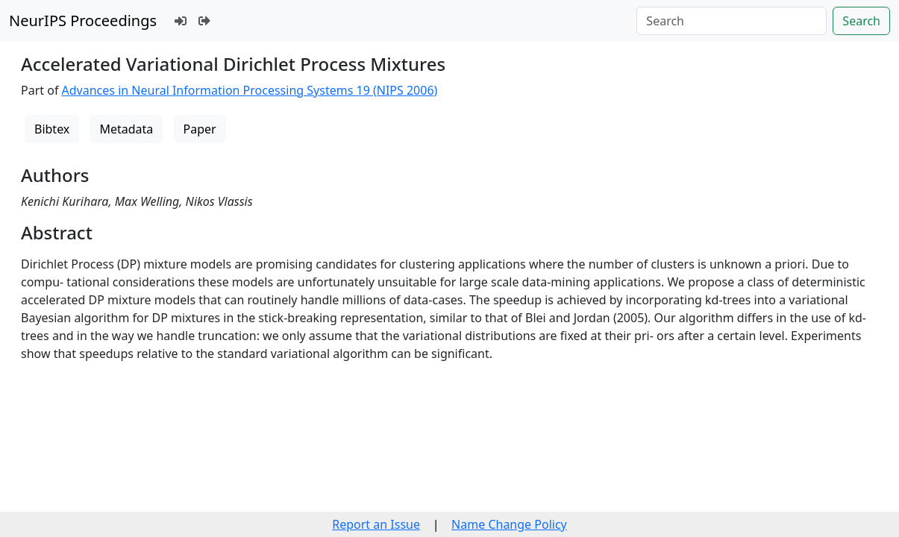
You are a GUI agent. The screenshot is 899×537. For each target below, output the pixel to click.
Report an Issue (376, 524)
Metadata (126, 129)
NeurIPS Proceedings (83, 20)
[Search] (731, 21)
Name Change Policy (509, 524)
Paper (200, 129)
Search (861, 21)
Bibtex (51, 129)
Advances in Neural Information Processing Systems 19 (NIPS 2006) (250, 90)
